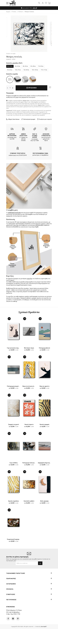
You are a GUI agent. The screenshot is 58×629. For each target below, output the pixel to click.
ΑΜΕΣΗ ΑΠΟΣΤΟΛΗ (23, 134)
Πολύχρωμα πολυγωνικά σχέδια (32, 463)
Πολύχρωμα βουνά (44, 348)
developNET (44, 626)
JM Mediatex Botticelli (14, 212)
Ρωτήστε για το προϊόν (45, 119)
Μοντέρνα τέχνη (29, 348)
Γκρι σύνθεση (13, 463)
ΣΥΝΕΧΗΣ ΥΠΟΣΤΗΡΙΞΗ (17, 153)
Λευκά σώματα (29, 424)
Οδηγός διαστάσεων (13, 119)
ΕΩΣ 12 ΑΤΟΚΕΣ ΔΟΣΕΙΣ (34, 135)
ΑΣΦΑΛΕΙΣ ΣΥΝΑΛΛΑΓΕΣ (46, 134)
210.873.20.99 (23, 155)
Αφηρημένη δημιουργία (45, 463)
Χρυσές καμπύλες (13, 501)
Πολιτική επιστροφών (29, 119)
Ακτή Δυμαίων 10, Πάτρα (14, 610)
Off (35, 8)
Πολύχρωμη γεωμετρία (14, 386)
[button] (7, 3)
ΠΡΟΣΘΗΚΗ (31, 88)
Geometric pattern (29, 501)
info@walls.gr (16, 612)
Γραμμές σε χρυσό (13, 424)
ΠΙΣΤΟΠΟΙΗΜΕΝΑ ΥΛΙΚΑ (40, 153)
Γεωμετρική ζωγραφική (14, 539)
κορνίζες (29, 278)
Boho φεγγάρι (44, 501)
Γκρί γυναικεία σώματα (14, 348)
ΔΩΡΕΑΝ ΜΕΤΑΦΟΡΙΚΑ (12, 134)
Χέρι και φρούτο (44, 386)
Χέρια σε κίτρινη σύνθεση (30, 386)
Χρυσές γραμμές (44, 424)
